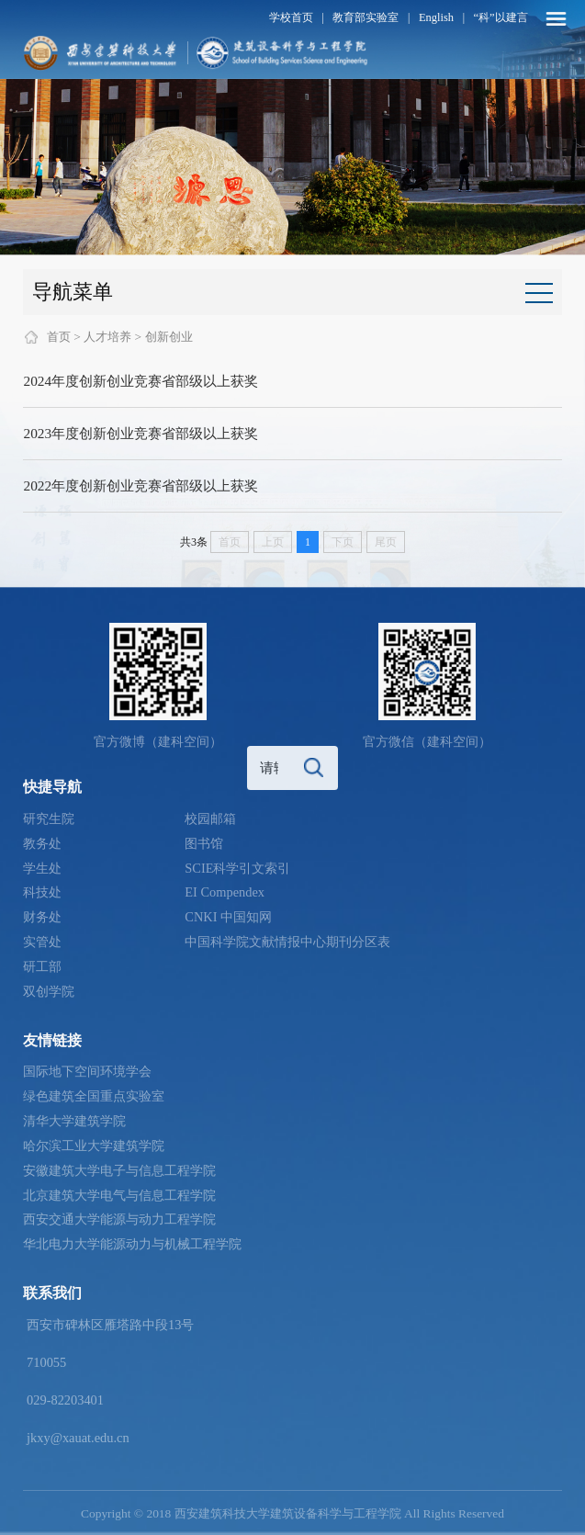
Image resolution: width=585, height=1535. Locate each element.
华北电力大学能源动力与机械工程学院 (132, 1243)
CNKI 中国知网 (228, 916)
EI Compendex (224, 892)
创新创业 (169, 337)
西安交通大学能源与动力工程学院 (119, 1219)
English (436, 17)
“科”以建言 (501, 17)
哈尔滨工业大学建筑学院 (93, 1145)
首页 (59, 337)
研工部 (42, 966)
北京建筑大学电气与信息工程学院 (119, 1195)
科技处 (42, 892)
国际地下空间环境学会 (87, 1071)
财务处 (42, 916)
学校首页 (291, 17)
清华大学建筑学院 (74, 1120)
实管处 (42, 941)
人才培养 (107, 337)
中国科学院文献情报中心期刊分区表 (287, 941)
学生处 (42, 868)
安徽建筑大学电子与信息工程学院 (119, 1170)
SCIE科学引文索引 (237, 868)
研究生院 (48, 818)
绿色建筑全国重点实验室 (93, 1096)
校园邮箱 (210, 818)
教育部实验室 (365, 17)
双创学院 (48, 991)
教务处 (42, 843)
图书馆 (204, 843)
